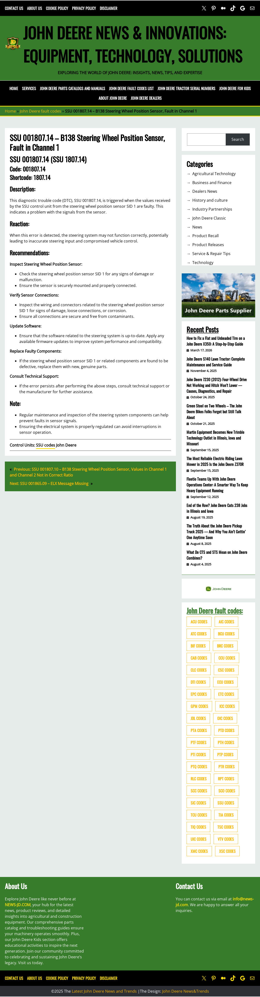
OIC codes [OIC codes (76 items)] (225, 718)
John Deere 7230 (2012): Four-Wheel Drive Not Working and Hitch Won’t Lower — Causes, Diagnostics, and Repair (217, 385)
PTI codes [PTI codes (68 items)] (198, 754)
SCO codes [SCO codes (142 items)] (226, 791)
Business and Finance (211, 182)
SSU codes (45, 445)
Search (237, 139)
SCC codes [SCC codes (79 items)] (199, 791)
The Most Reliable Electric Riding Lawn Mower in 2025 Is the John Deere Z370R (215, 461)
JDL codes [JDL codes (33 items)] (198, 718)
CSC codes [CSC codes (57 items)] (226, 670)
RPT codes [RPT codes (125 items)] (226, 779)
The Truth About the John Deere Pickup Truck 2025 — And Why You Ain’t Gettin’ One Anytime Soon (216, 531)
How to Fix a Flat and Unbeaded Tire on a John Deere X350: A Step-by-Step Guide (216, 341)
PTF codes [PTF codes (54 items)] (198, 742)
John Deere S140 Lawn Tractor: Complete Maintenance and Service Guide (216, 362)
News (197, 227)
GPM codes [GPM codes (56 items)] (199, 706)
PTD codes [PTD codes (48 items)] (226, 730)
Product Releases (208, 244)
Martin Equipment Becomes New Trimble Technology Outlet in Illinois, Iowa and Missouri (215, 438)
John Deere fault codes (40, 111)
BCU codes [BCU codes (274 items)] (226, 634)
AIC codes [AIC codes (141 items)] (226, 622)
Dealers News (204, 191)
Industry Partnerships (212, 209)
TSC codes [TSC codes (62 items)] (225, 827)
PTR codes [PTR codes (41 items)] (226, 766)
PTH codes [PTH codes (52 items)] (226, 742)
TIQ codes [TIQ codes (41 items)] (198, 827)
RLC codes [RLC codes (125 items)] (199, 779)
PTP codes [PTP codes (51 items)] (225, 754)
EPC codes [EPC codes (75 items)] (199, 694)
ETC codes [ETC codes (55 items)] (226, 694)
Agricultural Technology (214, 173)
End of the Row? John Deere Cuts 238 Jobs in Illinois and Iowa (217, 508)
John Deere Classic (209, 218)
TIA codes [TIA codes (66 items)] (226, 815)
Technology (202, 262)
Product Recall (205, 235)
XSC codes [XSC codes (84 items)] (227, 851)
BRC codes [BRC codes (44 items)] (225, 646)
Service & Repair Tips (211, 253)
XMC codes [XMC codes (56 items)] (199, 851)
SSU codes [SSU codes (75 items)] (225, 803)
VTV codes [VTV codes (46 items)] (226, 839)
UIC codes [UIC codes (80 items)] (198, 839)
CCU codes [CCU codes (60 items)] (226, 658)
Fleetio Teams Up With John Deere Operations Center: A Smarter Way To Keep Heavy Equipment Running (217, 484)
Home (13, 88)
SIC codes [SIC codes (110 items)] (198, 803)
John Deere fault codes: (215, 610)
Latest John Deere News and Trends (104, 991)
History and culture (210, 200)
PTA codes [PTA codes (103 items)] (199, 730)
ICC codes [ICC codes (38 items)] (227, 706)
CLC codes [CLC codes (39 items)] (199, 670)
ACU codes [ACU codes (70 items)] (199, 622)
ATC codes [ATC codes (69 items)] (199, 634)
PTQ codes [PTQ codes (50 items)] (199, 766)
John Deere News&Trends (185, 991)
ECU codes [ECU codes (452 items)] (225, 682)
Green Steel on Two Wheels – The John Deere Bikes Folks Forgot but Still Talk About (214, 411)
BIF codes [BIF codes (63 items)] (198, 646)
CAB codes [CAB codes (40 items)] (199, 658)
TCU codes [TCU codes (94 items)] (199, 815)
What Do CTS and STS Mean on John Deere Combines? (217, 555)
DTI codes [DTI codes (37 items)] (198, 682)
